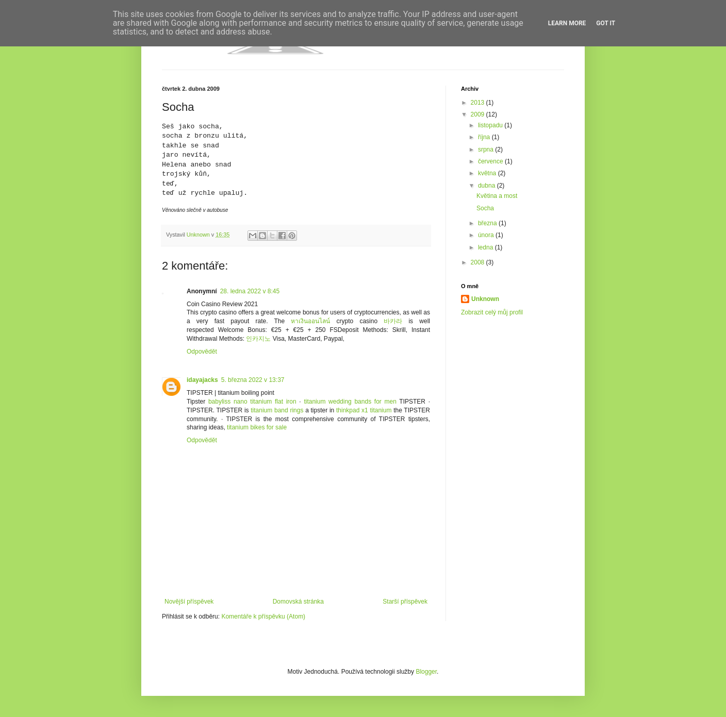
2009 (478, 114)
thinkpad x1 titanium (363, 410)
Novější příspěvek (188, 601)
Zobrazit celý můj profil (492, 312)
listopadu (491, 125)
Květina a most (496, 195)
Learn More (567, 23)
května (488, 173)
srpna (486, 149)
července (491, 161)
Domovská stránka (298, 601)
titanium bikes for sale (257, 427)
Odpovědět (202, 351)
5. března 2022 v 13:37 (253, 379)
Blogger (426, 671)
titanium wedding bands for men (350, 401)
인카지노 (258, 338)
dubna (487, 185)
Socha (485, 208)
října (485, 137)
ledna (486, 247)
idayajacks (202, 379)
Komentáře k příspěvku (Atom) (263, 616)
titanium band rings (277, 410)
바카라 (393, 321)
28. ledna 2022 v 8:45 (249, 291)
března (488, 223)
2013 (478, 102)
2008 (478, 262)
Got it (605, 23)
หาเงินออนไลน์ (310, 321)
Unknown (485, 299)
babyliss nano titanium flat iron (252, 401)
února (487, 235)
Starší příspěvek (405, 601)
